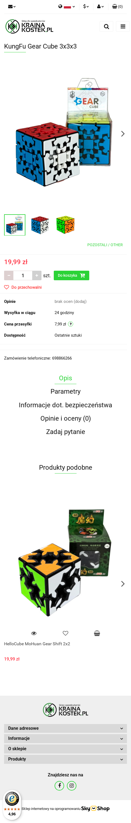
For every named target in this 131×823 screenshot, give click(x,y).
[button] (117, 7)
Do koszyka (71, 275)
